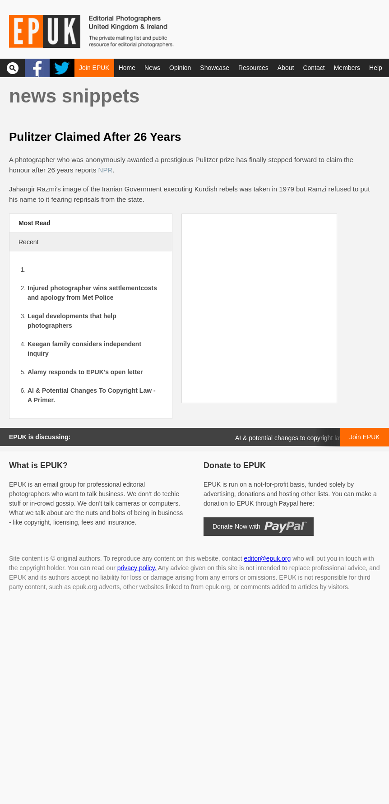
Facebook (37, 68)
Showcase (214, 67)
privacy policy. (137, 568)
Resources (253, 67)
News (152, 67)
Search (12, 68)
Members (347, 67)
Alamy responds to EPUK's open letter (85, 372)
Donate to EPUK (235, 465)
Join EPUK (94, 67)
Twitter (62, 68)
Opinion (180, 67)
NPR (105, 170)
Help (375, 67)
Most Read (35, 223)
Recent (28, 242)
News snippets (74, 96)
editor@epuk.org (267, 558)
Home (127, 67)
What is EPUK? (38, 465)
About (286, 67)
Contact (313, 67)
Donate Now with (236, 526)
